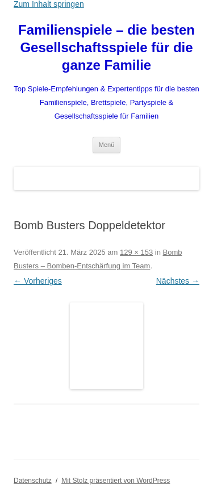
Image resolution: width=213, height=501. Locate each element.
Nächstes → (177, 280)
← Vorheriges (38, 280)
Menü (107, 144)
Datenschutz (33, 481)
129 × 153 (136, 252)
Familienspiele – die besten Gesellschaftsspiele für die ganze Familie (106, 47)
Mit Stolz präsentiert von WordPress (115, 481)
